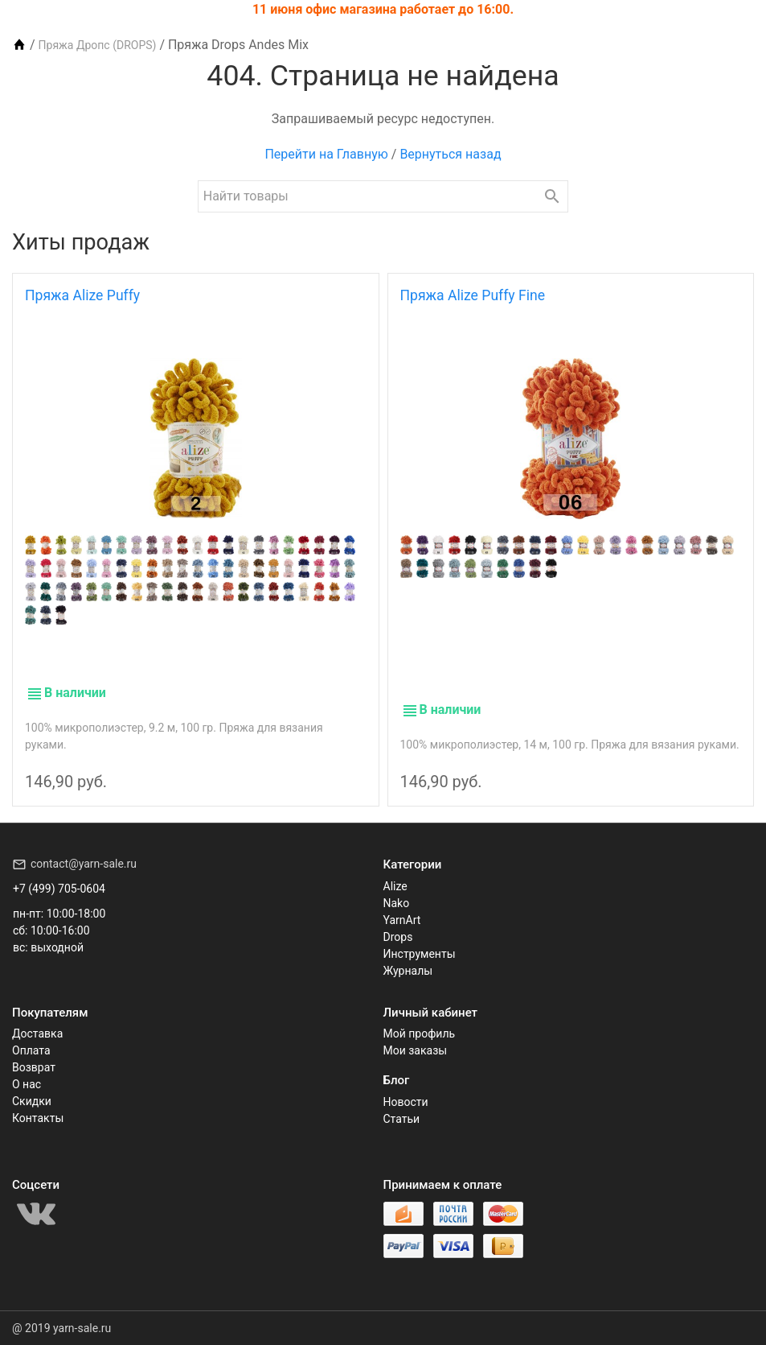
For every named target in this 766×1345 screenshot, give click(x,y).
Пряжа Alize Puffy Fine (473, 295)
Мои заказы (415, 1050)
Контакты (37, 1118)
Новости (405, 1101)
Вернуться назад (450, 154)
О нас (26, 1084)
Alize (395, 886)
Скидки (31, 1101)
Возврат (33, 1067)
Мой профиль (419, 1033)
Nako (396, 903)
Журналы (408, 970)
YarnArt (402, 920)
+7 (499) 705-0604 (59, 888)
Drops (398, 936)
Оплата (31, 1050)
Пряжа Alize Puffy (82, 295)
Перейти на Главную (325, 154)
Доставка (37, 1033)
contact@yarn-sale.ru (84, 863)
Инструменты (419, 953)
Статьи (401, 1118)
